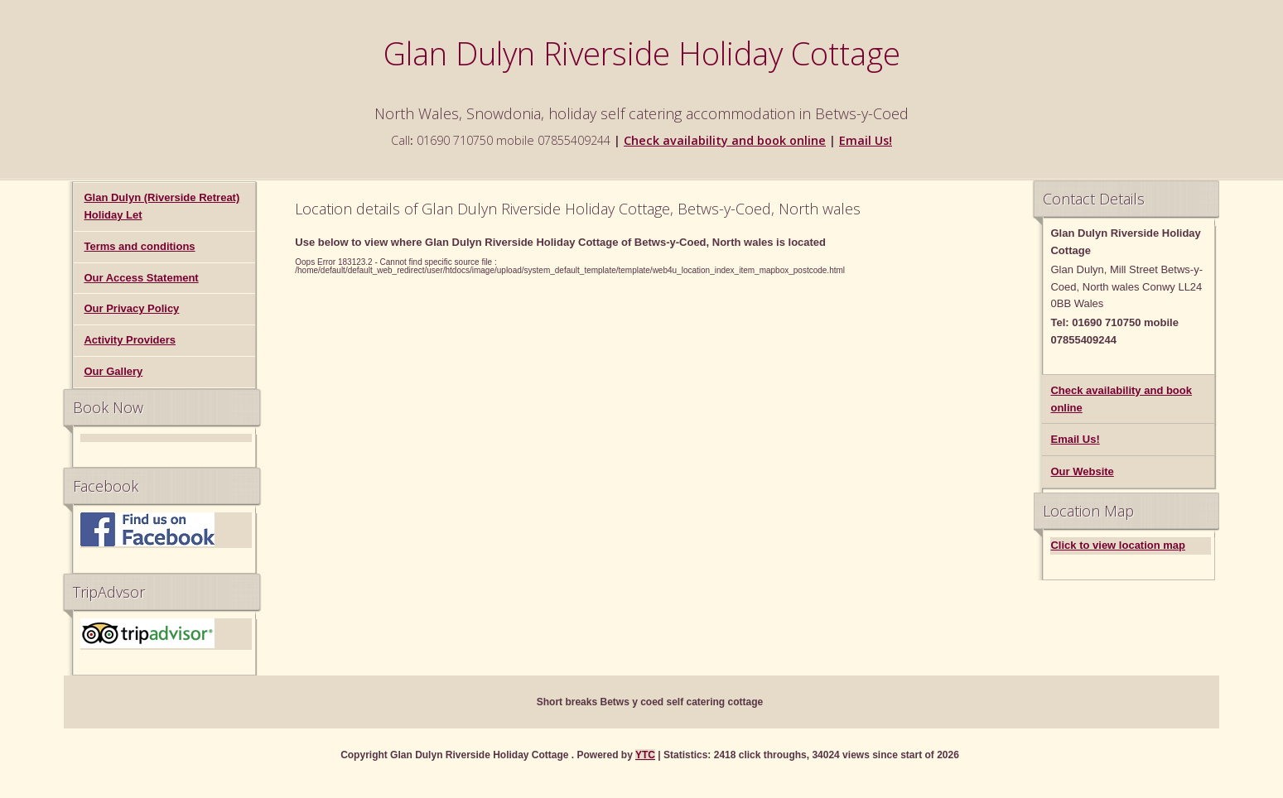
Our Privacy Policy (131, 308)
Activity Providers (130, 340)
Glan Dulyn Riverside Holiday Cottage (641, 53)
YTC (645, 755)
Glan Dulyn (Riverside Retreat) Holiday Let (161, 206)
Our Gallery (113, 371)
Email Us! (865, 140)
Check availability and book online (725, 140)
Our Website (1081, 471)
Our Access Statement (141, 278)
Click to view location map (1117, 545)
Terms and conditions (139, 246)
